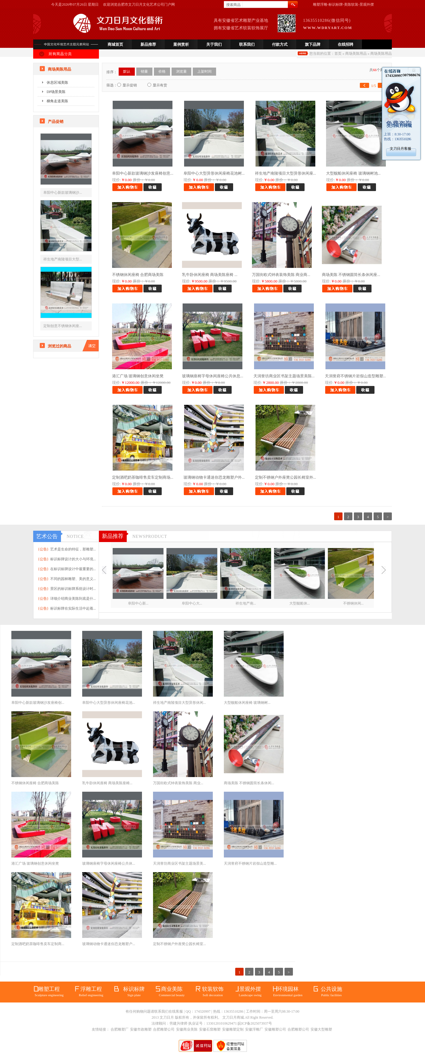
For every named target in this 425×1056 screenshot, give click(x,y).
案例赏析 (181, 44)
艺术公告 (47, 536)
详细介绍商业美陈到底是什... (73, 598)
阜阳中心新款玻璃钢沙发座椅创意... (142, 173)
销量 (144, 71)
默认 (126, 71)
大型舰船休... (299, 603)
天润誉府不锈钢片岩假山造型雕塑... (355, 376)
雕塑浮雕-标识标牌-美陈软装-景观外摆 (343, 4)
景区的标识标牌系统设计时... (73, 589)
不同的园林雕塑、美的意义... (73, 579)
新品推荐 (148, 44)
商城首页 (115, 44)
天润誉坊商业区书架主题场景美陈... (284, 376)
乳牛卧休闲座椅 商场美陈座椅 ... (209, 274)
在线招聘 (345, 44)
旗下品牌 (312, 44)
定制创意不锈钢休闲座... (62, 326)
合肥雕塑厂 (120, 1029)
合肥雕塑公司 (164, 1029)
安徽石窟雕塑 (210, 1029)
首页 (338, 53)
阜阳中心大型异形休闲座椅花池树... (214, 173)
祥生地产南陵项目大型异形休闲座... (285, 173)
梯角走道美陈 (57, 101)
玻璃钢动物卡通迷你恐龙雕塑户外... (214, 477)
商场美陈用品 (356, 53)
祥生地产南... (246, 603)
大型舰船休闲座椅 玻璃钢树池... (353, 173)
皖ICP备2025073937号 (255, 1023)
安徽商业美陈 (187, 1029)
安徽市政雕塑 (141, 1029)
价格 (162, 71)
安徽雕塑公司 (275, 1029)
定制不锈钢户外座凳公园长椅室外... (285, 477)
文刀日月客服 (400, 149)
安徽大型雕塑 (321, 1029)
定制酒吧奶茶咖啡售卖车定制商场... (142, 477)
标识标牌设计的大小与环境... (73, 559)
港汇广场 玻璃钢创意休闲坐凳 (137, 376)
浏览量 (181, 71)
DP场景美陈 (56, 92)
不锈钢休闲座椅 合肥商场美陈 (137, 274)
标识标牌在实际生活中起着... (73, 608)
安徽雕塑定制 (233, 1029)
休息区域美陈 (57, 82)
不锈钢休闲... (353, 603)
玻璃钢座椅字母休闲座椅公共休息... (212, 376)
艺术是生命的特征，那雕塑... (73, 549)
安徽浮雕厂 (254, 1029)
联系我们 (247, 44)
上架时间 (204, 71)
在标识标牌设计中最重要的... (73, 569)
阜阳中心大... (192, 603)
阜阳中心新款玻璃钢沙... (62, 192)
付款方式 (280, 44)
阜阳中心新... (138, 603)
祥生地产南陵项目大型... (62, 259)
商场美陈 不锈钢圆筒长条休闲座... (351, 274)
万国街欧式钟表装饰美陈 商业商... (281, 274)
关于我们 (214, 44)
